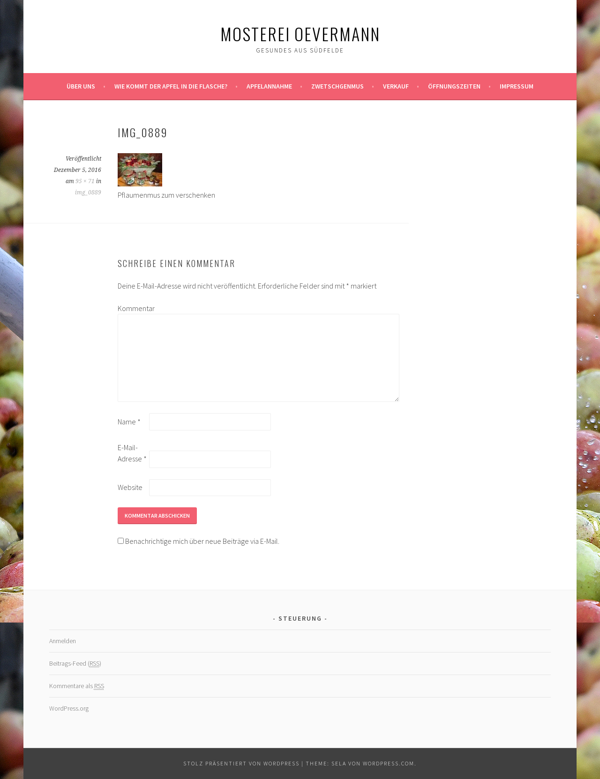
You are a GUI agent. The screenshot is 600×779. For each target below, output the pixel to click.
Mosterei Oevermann (300, 33)
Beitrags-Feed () (75, 663)
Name (129, 421)
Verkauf (396, 86)
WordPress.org (69, 708)
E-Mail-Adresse (132, 453)
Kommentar (133, 308)
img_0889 (88, 192)
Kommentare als (76, 686)
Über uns (81, 86)
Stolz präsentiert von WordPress (241, 763)
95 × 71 (85, 181)
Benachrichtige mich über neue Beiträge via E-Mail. (202, 541)
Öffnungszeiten (454, 86)
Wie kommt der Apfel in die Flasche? (170, 86)
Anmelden (62, 641)
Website (130, 487)
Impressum (516, 86)
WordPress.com (388, 763)
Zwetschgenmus (337, 86)
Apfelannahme (269, 86)
